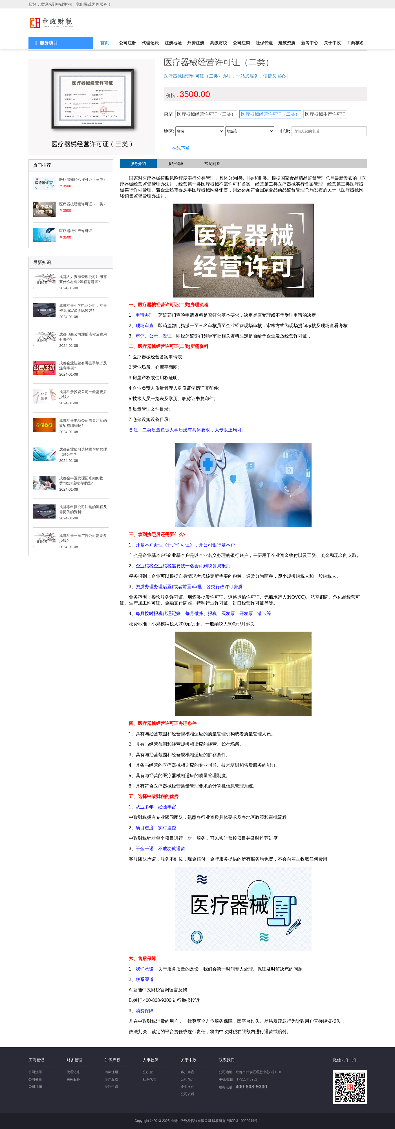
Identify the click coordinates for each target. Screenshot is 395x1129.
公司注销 (241, 42)
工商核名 (355, 42)
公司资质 (187, 1094)
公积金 (148, 1072)
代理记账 (150, 42)
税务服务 (73, 1079)
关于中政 (332, 42)
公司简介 (187, 1079)
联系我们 (227, 1060)
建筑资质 (286, 42)
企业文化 (187, 1087)
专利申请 (111, 1087)
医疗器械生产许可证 (325, 114)
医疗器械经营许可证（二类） (270, 114)
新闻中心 (309, 42)
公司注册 (127, 42)
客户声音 (187, 1072)
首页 (104, 42)
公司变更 (35, 1079)
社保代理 (264, 42)
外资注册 (195, 42)
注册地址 (173, 42)
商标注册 (111, 1072)
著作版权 (111, 1079)
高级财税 (218, 42)
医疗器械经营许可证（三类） (206, 114)
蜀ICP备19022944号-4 (244, 1121)
